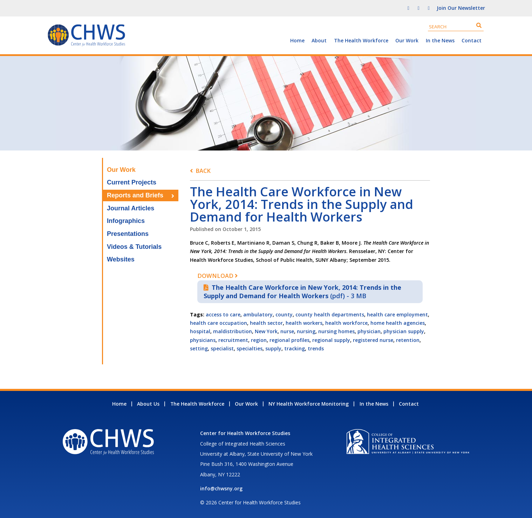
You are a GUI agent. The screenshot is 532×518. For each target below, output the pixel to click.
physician (369, 331)
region (259, 340)
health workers (304, 323)
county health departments (329, 314)
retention (408, 340)
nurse (287, 331)
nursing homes (336, 331)
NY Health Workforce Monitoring (308, 403)
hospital (200, 331)
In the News (440, 40)
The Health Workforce (361, 40)
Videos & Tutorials (134, 246)
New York (266, 331)
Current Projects (131, 182)
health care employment (397, 314)
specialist (222, 348)
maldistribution (232, 331)
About (319, 40)
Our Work (406, 40)
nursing (306, 331)
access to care (223, 314)
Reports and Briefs (135, 195)
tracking (294, 348)
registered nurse (373, 340)
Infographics (126, 220)
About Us (148, 403)
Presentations (128, 233)
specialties (249, 348)
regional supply (331, 340)
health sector (266, 323)
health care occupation (218, 323)
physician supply (403, 331)
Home (297, 40)
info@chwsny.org (221, 488)
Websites (121, 259)
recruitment (233, 340)
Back (203, 171)
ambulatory (258, 314)
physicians (203, 340)
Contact (472, 40)
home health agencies (397, 323)
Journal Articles (130, 208)
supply (273, 348)
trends (316, 348)
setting (199, 348)
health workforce (346, 323)
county (284, 314)
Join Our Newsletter (461, 8)
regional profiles (289, 340)
